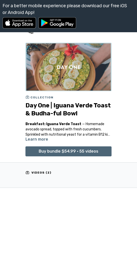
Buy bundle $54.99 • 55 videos (68, 151)
